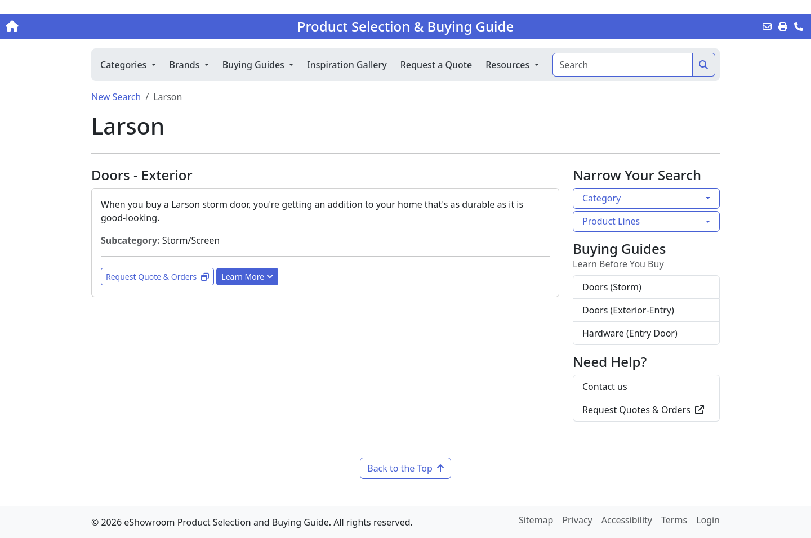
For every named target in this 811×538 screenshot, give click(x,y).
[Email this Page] (767, 26)
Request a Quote (436, 65)
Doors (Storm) (611, 287)
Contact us (604, 386)
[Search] (622, 65)
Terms (674, 519)
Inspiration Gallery (347, 65)
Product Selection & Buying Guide (405, 26)
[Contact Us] (798, 26)
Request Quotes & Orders (643, 410)
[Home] (84, 26)
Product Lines (611, 221)
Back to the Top (405, 468)
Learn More (247, 276)
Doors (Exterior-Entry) (628, 310)
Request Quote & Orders (157, 276)
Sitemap (536, 519)
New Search (116, 97)
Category (601, 198)
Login (708, 519)
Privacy (577, 519)
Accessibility (626, 519)
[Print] (782, 26)
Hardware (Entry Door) (630, 333)
